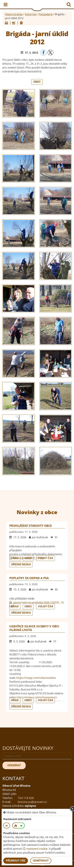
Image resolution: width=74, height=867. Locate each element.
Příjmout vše (15, 860)
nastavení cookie (35, 848)
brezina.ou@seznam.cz (32, 802)
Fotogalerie (46, 14)
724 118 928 (26, 798)
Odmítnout (41, 860)
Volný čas (30, 14)
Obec (37, 81)
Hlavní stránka (14, 14)
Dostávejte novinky (27, 748)
